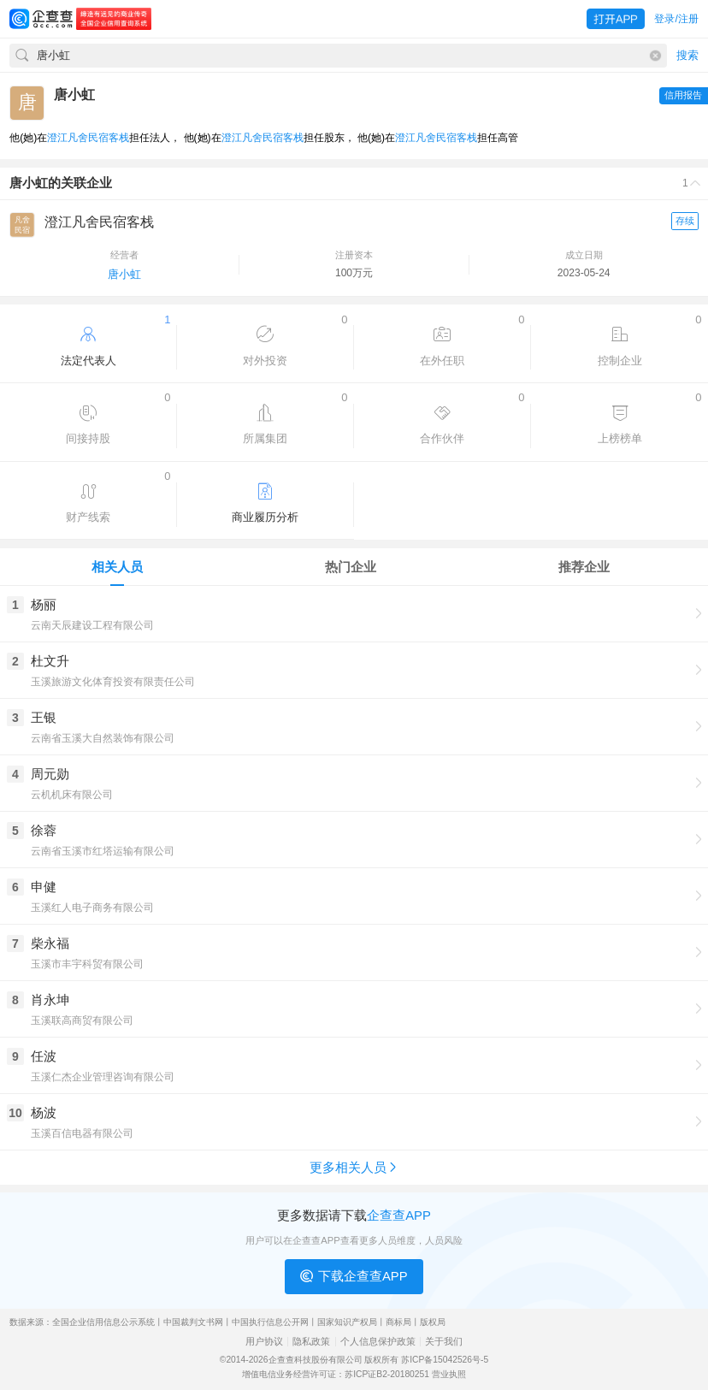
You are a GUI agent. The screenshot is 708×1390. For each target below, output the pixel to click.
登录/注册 (676, 19)
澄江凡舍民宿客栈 (88, 138)
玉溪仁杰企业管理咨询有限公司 (102, 1077)
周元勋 (50, 773)
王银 (43, 717)
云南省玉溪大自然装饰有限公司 (102, 738)
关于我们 (444, 1341)
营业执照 (449, 1374)
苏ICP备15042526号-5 (444, 1359)
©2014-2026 (244, 1359)
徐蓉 (43, 830)
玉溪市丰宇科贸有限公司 (87, 964)
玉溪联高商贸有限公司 (82, 1020)
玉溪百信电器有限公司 (82, 1133)
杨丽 (43, 604)
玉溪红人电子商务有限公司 (92, 908)
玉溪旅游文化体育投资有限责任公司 (113, 682)
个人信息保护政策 (378, 1341)
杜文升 (50, 661)
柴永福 (50, 943)
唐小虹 (124, 274)
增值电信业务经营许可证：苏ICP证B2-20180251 (335, 1374)
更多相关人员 (354, 1167)
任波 (43, 1056)
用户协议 (264, 1341)
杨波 (43, 1112)
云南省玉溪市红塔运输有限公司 (102, 851)
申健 (43, 886)
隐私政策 (311, 1341)
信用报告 (683, 95)
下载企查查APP (353, 1276)
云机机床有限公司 (72, 795)
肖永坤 (50, 999)
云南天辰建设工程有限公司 (92, 625)
